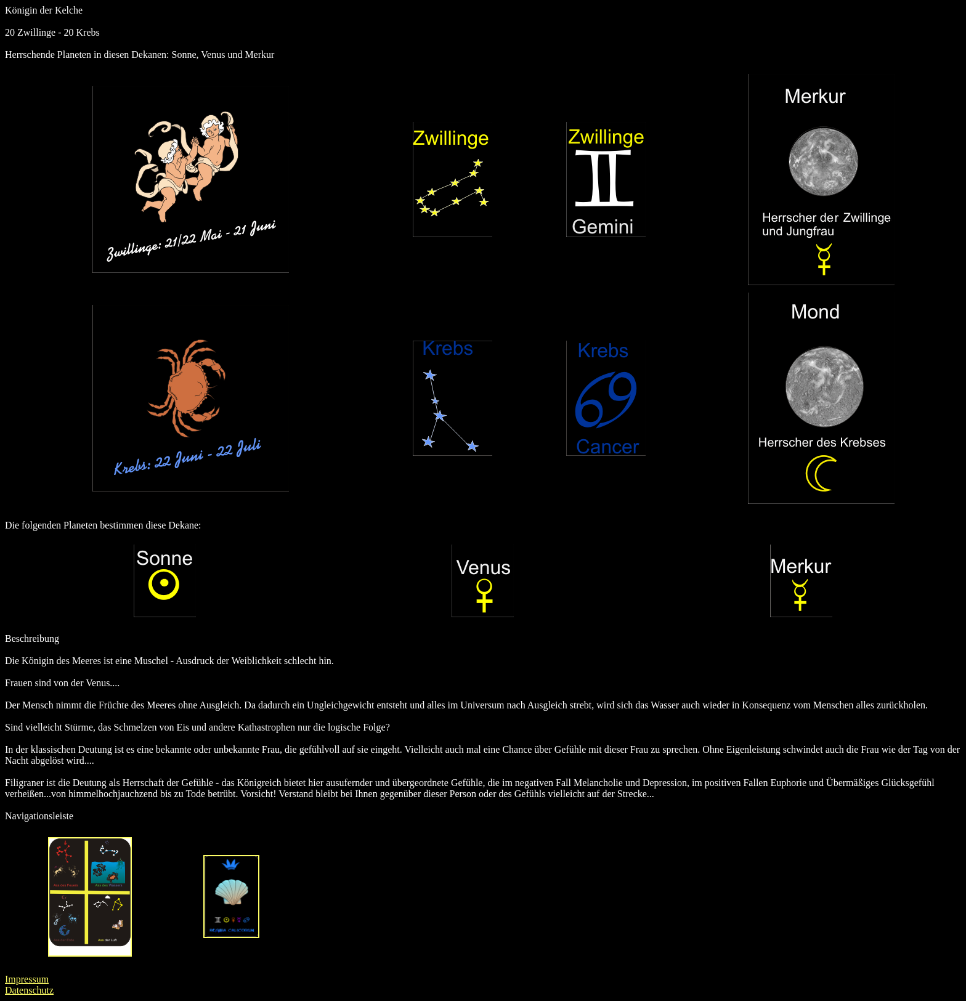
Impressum (27, 979)
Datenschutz (29, 990)
